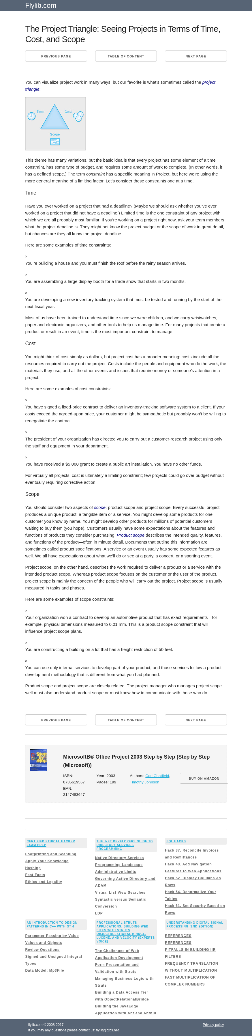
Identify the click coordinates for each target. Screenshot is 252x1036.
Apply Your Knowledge (46, 861)
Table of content (126, 56)
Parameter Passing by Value (52, 936)
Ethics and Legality (43, 882)
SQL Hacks (176, 841)
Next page (195, 56)
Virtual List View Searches (120, 893)
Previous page (56, 56)
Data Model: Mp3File (44, 970)
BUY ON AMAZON (204, 778)
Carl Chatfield (157, 776)
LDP (99, 913)
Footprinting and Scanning (50, 854)
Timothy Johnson (144, 782)
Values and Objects (43, 943)
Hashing (33, 868)
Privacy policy (213, 1025)
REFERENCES (178, 936)
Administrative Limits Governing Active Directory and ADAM (125, 879)
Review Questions (42, 950)
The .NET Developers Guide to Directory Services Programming (125, 845)
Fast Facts (35, 875)
